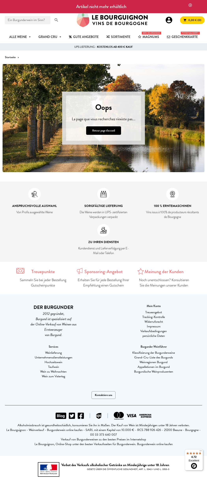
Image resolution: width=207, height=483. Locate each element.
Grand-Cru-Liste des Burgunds (153, 357)
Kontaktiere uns (103, 395)
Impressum (153, 326)
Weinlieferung (53, 352)
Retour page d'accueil (103, 131)
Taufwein (53, 367)
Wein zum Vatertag (53, 376)
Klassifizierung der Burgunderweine (153, 352)
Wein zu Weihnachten (53, 371)
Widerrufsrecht (154, 321)
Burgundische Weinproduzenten (153, 371)
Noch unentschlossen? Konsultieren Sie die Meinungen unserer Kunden (164, 282)
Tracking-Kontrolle (153, 317)
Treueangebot (153, 312)
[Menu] (200, 451)
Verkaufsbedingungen (153, 331)
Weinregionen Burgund (154, 362)
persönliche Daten (154, 335)
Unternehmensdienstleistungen (53, 357)
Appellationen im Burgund (154, 367)
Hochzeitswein (53, 362)
